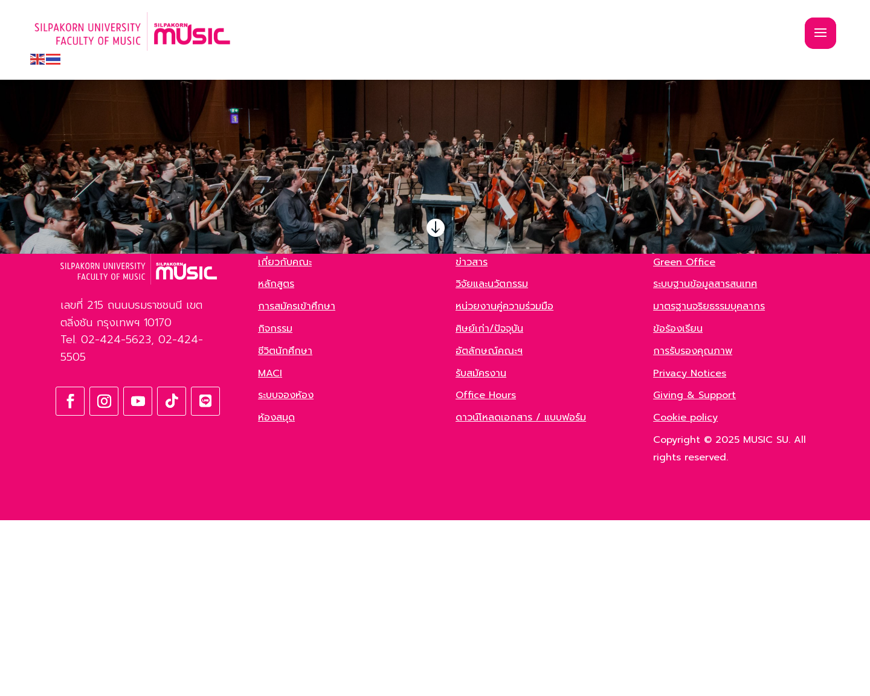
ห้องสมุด (276, 593)
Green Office (684, 438)
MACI (270, 549)
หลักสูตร (276, 460)
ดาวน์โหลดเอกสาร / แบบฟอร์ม (521, 593)
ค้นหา (211, 320)
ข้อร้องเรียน (678, 504)
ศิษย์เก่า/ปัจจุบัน (489, 504)
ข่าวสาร (472, 438)
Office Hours (486, 571)
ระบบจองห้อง (286, 571)
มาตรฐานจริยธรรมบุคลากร (709, 482)
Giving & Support (694, 571)
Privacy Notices (689, 549)
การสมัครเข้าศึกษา (296, 482)
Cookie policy (685, 593)
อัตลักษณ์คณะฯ (489, 527)
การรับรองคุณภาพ (692, 527)
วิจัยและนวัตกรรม (492, 460)
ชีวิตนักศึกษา (285, 527)
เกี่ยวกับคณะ (285, 438)
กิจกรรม (275, 504)
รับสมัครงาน (481, 549)
